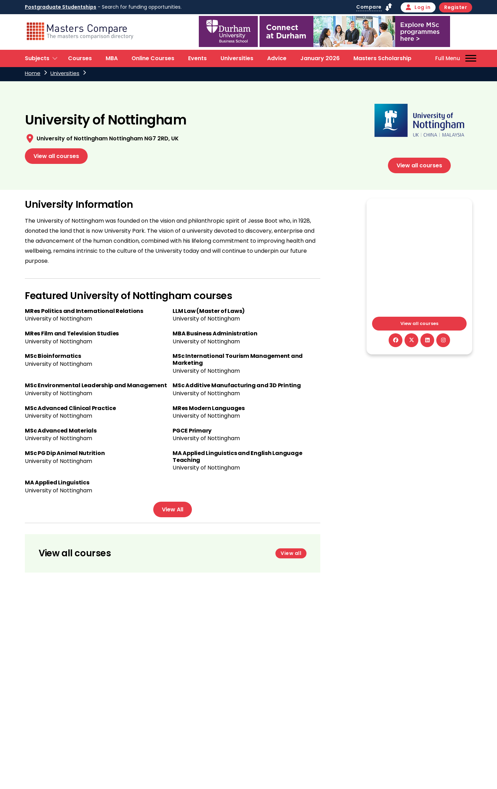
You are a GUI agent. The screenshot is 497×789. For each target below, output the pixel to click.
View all (291, 553)
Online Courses (152, 58)
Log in (418, 7)
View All (172, 509)
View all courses (56, 156)
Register (455, 7)
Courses (80, 58)
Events (197, 58)
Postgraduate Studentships (60, 6)
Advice (276, 58)
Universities (237, 58)
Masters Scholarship (382, 58)
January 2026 (320, 58)
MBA (112, 58)
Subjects (37, 58)
